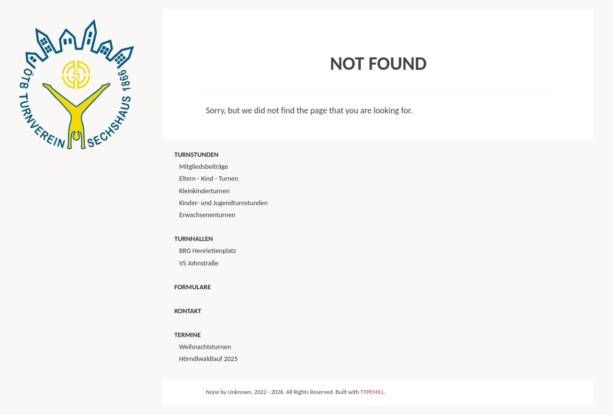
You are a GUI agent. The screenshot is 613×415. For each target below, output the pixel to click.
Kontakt (187, 310)
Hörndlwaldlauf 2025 (208, 358)
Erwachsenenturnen (207, 214)
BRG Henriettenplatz (207, 250)
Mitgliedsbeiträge (203, 166)
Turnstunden (196, 154)
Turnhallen (193, 238)
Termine (187, 334)
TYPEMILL (372, 391)
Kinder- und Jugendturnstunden (223, 202)
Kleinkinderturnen (204, 190)
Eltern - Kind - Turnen (208, 178)
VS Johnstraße (198, 263)
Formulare (192, 287)
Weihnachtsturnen (205, 346)
